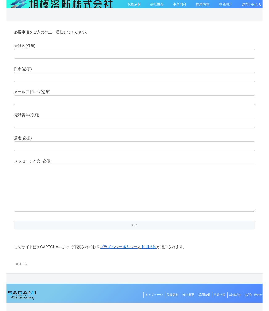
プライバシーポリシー (119, 255)
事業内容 (218, 303)
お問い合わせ (253, 303)
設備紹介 (234, 303)
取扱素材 (170, 303)
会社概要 (186, 303)
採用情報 (202, 303)
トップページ (151, 303)
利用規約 (149, 255)
